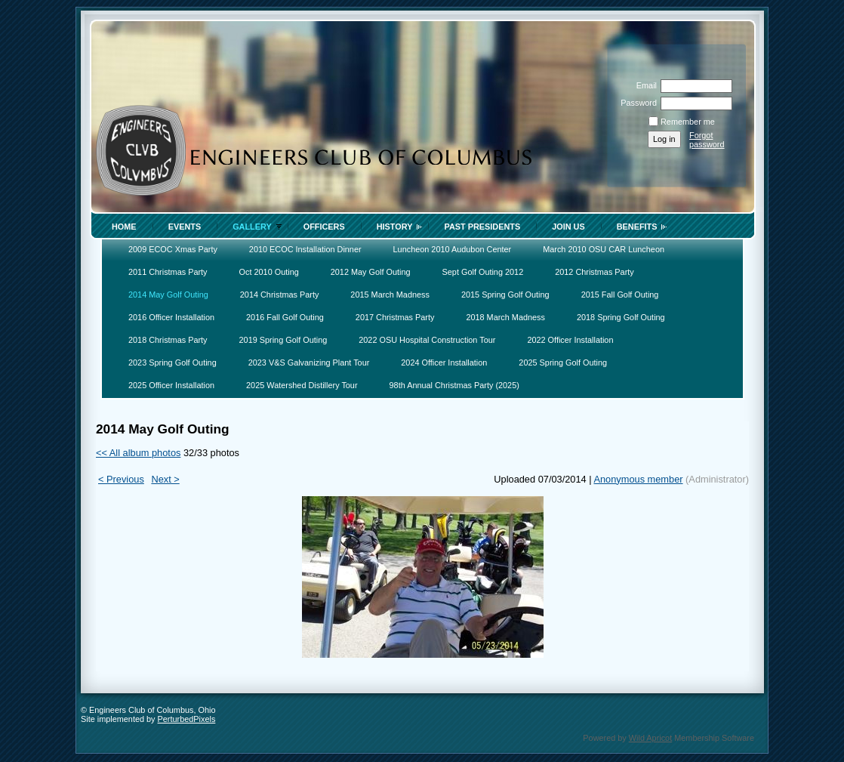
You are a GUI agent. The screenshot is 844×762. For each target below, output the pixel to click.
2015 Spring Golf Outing (505, 294)
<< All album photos (138, 452)
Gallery (252, 226)
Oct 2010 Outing (269, 271)
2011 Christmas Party (168, 271)
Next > (165, 479)
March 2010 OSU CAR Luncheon (603, 249)
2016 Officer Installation (171, 317)
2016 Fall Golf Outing (285, 317)
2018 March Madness (505, 317)
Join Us (568, 226)
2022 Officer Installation (570, 339)
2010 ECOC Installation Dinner (305, 249)
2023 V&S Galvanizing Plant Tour (309, 362)
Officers (324, 226)
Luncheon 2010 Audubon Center (452, 249)
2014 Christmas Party (279, 294)
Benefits (637, 226)
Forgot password (707, 140)
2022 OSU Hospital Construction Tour (427, 339)
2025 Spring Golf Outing (563, 362)
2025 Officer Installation (171, 385)
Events (185, 226)
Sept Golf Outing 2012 (483, 271)
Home (124, 226)
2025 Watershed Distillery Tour (301, 385)
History (395, 226)
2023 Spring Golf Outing (172, 362)
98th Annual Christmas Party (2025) (454, 385)
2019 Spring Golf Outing (283, 339)
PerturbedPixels (187, 718)
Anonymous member (637, 479)
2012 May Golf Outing (371, 271)
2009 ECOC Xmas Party (172, 249)
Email (644, 85)
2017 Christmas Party (395, 317)
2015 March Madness (390, 294)
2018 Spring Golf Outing (621, 317)
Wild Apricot (650, 737)
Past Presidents (482, 226)
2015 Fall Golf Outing (620, 294)
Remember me (688, 121)
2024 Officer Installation (444, 362)
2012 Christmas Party (594, 271)
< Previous (121, 479)
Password (636, 102)
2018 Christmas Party (168, 339)
